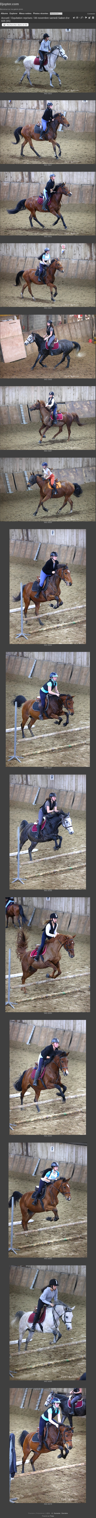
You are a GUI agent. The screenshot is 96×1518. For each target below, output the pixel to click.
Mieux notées (25, 13)
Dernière (65, 1513)
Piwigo (52, 1516)
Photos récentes (40, 13)
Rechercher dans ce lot (17, 25)
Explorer (14, 13)
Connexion (91, 14)
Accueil (5, 18)
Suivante (57, 1513)
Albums (4, 13)
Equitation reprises (21, 18)
